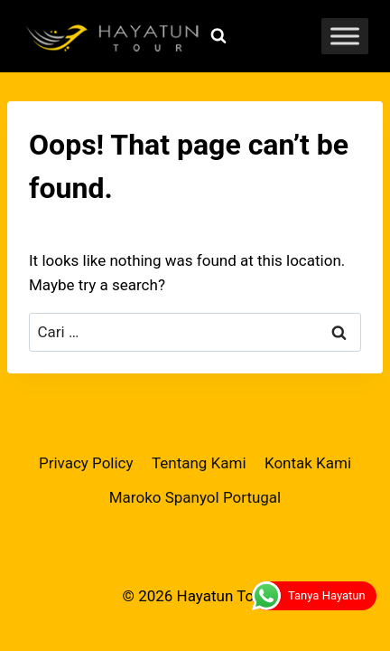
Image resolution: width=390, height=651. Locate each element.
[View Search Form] (218, 36)
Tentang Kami (199, 463)
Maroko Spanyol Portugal (195, 497)
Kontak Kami (308, 463)
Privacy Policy (86, 463)
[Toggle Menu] (344, 35)
